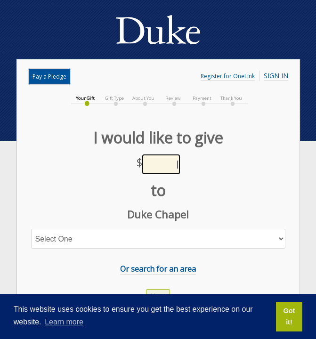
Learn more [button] (64, 322)
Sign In (276, 75)
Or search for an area (158, 269)
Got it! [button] (289, 316)
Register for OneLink (228, 76)
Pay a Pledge (49, 77)
